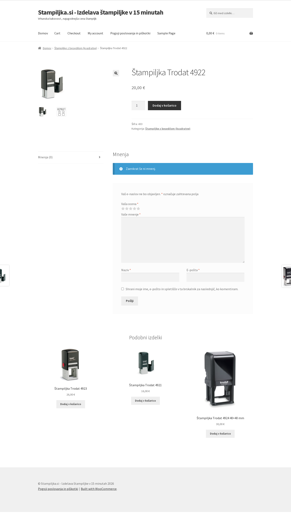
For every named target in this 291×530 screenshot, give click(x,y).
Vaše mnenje (131, 214)
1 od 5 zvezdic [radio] (122, 208)
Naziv (126, 270)
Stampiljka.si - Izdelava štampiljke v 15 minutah (100, 12)
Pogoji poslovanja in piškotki (130, 33)
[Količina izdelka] (138, 105)
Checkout (74, 33)
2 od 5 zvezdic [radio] (126, 208)
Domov (43, 33)
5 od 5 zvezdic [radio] (138, 208)
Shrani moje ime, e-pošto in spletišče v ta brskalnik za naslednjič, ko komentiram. (182, 289)
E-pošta (193, 270)
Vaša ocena (129, 204)
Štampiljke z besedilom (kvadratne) (75, 48)
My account (95, 33)
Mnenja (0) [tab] (45, 157)
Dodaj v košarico (164, 105)
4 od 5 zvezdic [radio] (134, 208)
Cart (57, 33)
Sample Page (166, 33)
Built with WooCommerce (99, 489)
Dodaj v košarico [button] (70, 404)
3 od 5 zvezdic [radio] (130, 208)
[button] (116, 73)
